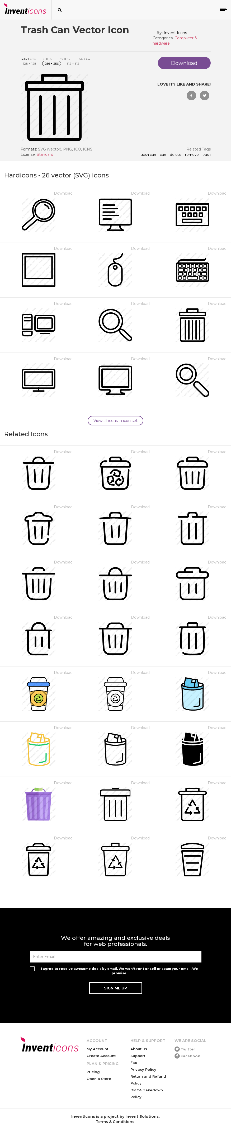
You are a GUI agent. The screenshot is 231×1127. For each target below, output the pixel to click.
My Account (97, 1049)
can (163, 155)
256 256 (52, 63)
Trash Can (148, 155)
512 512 (73, 63)
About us (138, 1049)
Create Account (101, 1056)
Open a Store (99, 1079)
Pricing (93, 1072)
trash (206, 155)
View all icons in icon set (115, 420)
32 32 (65, 59)
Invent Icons (175, 32)
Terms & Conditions (115, 1121)
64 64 (84, 59)
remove (192, 155)
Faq (134, 1062)
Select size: (28, 59)
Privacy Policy (143, 1069)
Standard (45, 154)
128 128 (29, 63)
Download (63, 193)
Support (137, 1056)
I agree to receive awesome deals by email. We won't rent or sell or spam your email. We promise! (119, 971)
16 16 (46, 59)
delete (175, 155)
